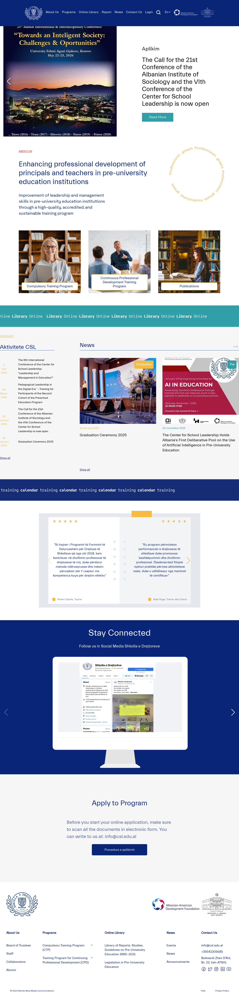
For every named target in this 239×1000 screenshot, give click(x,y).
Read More (157, 117)
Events (171, 945)
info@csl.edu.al (212, 945)
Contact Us (134, 12)
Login (149, 12)
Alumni (11, 970)
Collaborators (16, 962)
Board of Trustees (18, 945)
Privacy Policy (222, 991)
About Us (52, 12)
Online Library (89, 12)
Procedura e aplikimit (119, 850)
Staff (9, 953)
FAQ (203, 991)
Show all (5, 458)
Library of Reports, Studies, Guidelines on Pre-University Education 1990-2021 (125, 950)
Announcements (178, 962)
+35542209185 (212, 952)
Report (106, 12)
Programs (69, 12)
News (119, 12)
